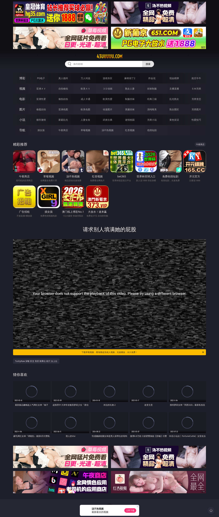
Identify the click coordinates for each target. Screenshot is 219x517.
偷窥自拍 (41, 109)
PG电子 (41, 78)
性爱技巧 (196, 119)
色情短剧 (152, 130)
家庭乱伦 (63, 119)
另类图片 (196, 109)
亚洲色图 (63, 109)
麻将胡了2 (129, 78)
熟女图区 (174, 109)
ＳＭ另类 (196, 88)
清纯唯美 (152, 109)
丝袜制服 (152, 88)
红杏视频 (130, 130)
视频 (22, 89)
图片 (22, 109)
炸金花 (151, 78)
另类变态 (196, 99)
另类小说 (152, 119)
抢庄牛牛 (196, 78)
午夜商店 (63, 130)
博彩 (22, 78)
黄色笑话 (174, 119)
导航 (22, 130)
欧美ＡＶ (85, 88)
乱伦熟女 (174, 99)
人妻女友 (85, 119)
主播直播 (174, 88)
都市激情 (41, 119)
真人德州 (63, 78)
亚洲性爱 (41, 99)
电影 (22, 99)
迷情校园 (130, 119)
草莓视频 (85, 130)
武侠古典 (107, 119)
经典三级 (152, 99)
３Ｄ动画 (107, 88)
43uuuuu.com (109, 56)
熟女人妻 (130, 88)
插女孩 (41, 130)
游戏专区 (107, 78)
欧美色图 (85, 109)
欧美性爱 (107, 99)
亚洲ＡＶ (41, 88)
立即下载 (130, 510)
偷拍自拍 (63, 99)
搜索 (148, 64)
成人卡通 (85, 99)
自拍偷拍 (63, 88)
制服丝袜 (130, 99)
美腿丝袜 (130, 109)
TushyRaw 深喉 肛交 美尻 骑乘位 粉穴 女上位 (36, 361)
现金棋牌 (174, 78)
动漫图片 (107, 109)
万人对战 (85, 78)
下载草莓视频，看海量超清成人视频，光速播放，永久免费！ (142, 352)
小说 (22, 120)
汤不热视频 (108, 130)
